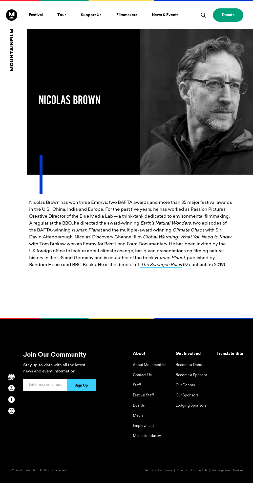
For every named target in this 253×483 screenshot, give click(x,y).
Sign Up (81, 386)
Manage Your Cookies (227, 470)
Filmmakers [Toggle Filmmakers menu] (126, 15)
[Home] (11, 40)
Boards (139, 406)
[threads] (11, 410)
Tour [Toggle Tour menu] (61, 15)
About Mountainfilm (150, 365)
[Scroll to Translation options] (11, 376)
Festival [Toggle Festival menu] (36, 15)
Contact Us (142, 375)
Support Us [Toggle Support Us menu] (91, 15)
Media (138, 416)
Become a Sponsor (191, 375)
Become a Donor (190, 365)
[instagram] (11, 388)
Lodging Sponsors (191, 406)
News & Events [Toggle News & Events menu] (165, 15)
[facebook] (11, 399)
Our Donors (185, 385)
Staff (137, 385)
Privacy (182, 470)
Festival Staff (143, 395)
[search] (203, 15)
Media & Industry (147, 436)
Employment (143, 426)
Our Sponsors (187, 395)
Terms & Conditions (158, 470)
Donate (228, 15)
